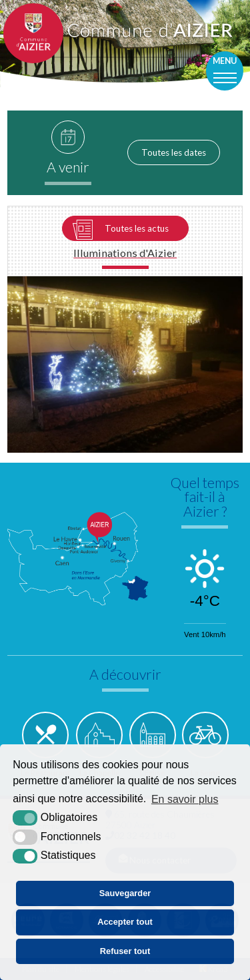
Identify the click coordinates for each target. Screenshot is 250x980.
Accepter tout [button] (124, 922)
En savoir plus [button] (185, 799)
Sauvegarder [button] (125, 893)
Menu (225, 61)
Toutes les (173, 152)
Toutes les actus (137, 228)
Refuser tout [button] (125, 951)
